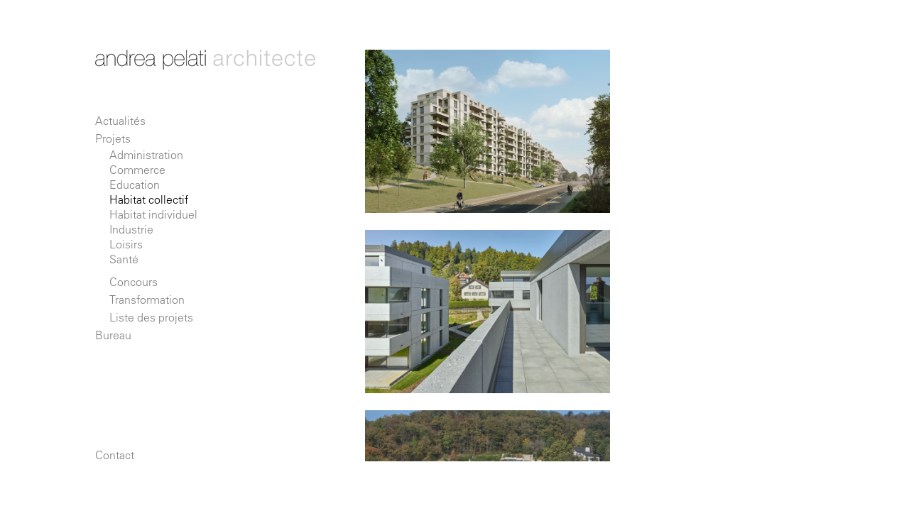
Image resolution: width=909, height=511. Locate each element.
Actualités (120, 121)
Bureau (113, 335)
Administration (146, 155)
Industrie (131, 229)
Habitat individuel (153, 214)
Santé (123, 259)
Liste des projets (151, 317)
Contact (114, 455)
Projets (113, 138)
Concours (133, 282)
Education (134, 184)
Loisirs (126, 244)
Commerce (137, 170)
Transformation (147, 299)
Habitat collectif (148, 199)
